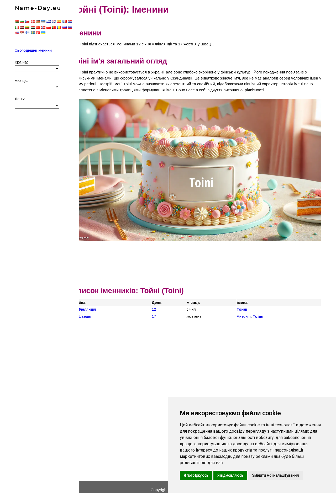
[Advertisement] (202, 252)
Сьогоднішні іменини (33, 50)
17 (161, 310)
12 (161, 303)
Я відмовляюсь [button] (230, 475)
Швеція (95, 310)
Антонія (247, 310)
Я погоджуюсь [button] (196, 475)
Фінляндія (98, 303)
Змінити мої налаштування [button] (275, 475)
